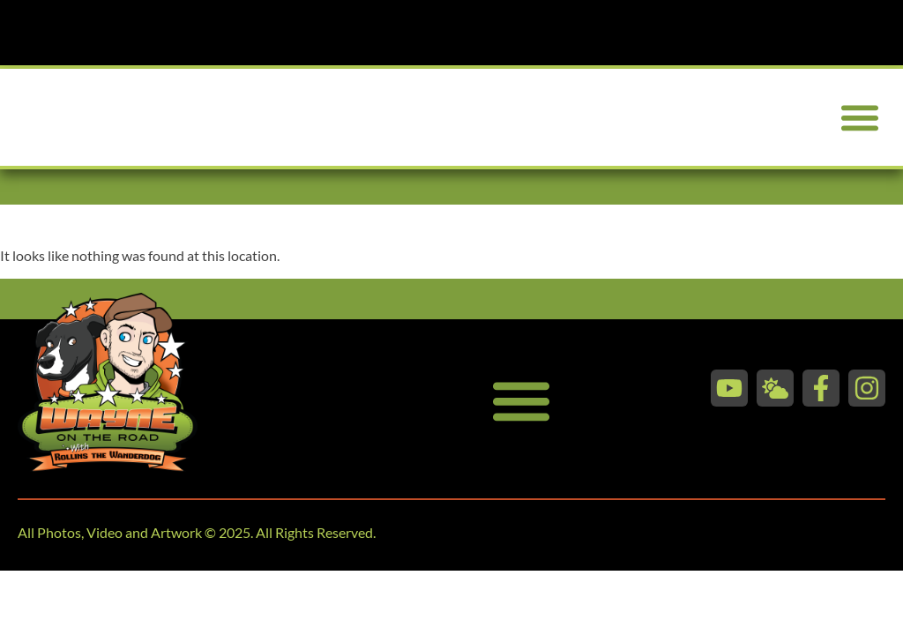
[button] (859, 117)
